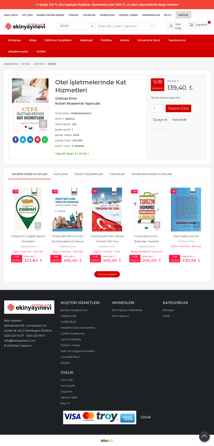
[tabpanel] (30, 105)
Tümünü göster (107, 274)
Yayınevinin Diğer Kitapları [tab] (151, 174)
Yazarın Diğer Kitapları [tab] (29, 174)
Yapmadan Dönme (186, 236)
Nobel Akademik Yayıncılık (146, 251)
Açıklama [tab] (61, 174)
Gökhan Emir (28, 246)
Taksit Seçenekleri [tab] (88, 174)
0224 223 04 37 (14, 335)
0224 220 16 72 (35, 335)
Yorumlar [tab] (117, 174)
